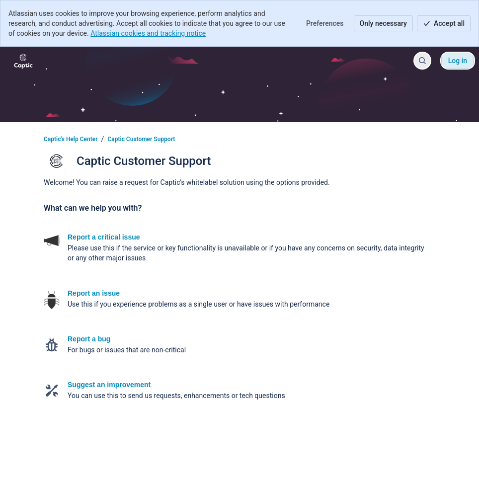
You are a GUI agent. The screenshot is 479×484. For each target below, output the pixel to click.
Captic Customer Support (141, 139)
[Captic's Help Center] (23, 61)
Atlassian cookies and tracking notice (148, 33)
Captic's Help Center (70, 139)
